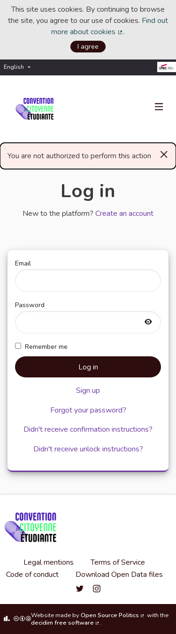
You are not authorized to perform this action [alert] (88, 154)
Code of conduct (32, 574)
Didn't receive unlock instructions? (88, 449)
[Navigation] (159, 107)
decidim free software (65, 623)
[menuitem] (19, 67)
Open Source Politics (113, 615)
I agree (88, 46)
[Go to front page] (36, 109)
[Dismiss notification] (164, 154)
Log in (88, 367)
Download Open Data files (119, 574)
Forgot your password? (88, 410)
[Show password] (148, 322)
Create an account (124, 213)
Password (88, 317)
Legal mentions (48, 562)
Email (88, 275)
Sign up (88, 390)
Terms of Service (118, 562)
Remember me (41, 346)
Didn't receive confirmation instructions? (88, 429)
